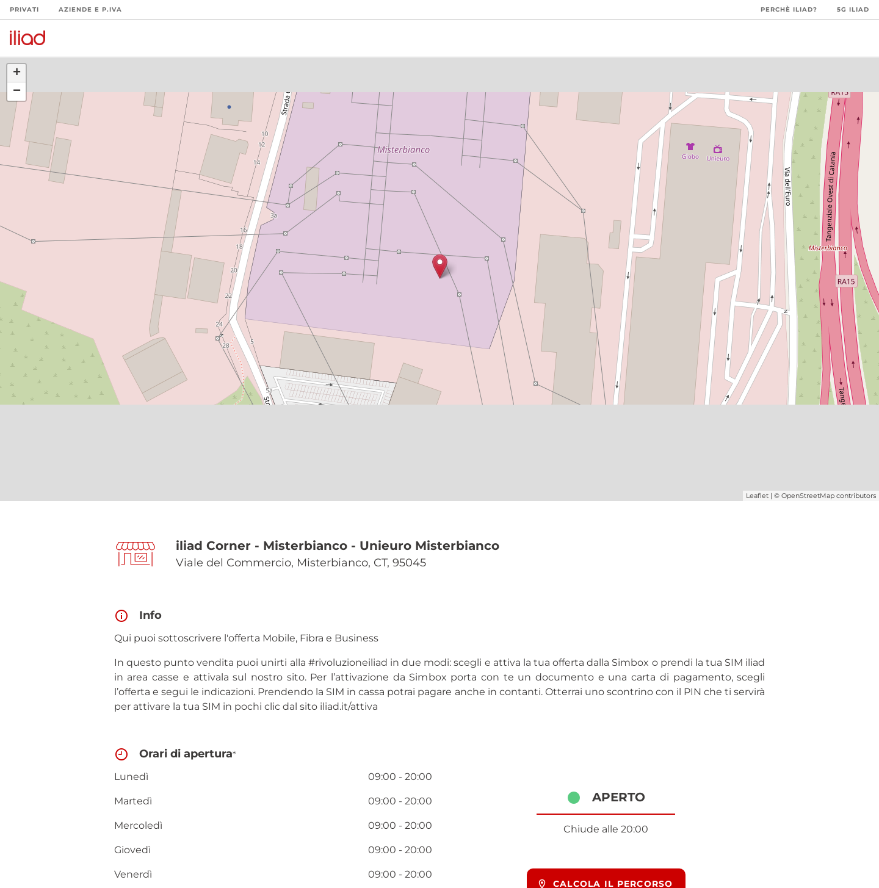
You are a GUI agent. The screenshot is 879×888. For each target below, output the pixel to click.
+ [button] (17, 73)
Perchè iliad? (789, 9)
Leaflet (757, 495)
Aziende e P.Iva (90, 9)
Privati (24, 9)
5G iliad (853, 9)
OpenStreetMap (807, 495)
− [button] (17, 91)
